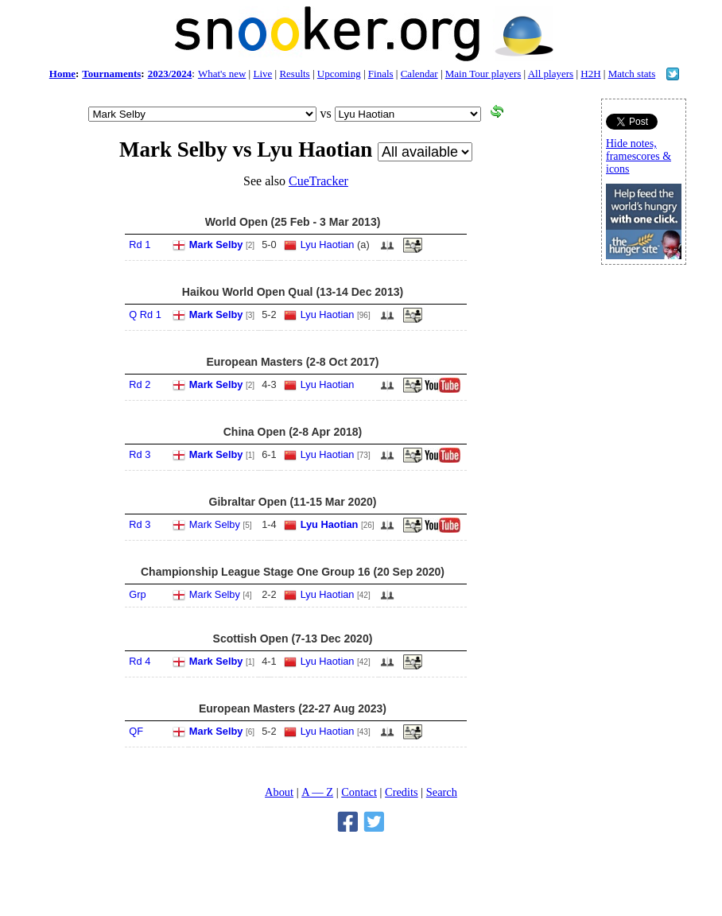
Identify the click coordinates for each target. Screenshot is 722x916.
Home (62, 74)
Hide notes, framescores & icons (638, 156)
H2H (590, 74)
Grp (137, 594)
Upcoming (339, 74)
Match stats (632, 74)
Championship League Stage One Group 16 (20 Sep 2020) (292, 571)
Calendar (419, 74)
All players (550, 74)
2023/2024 (170, 74)
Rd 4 (139, 661)
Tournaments (111, 74)
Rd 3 (139, 454)
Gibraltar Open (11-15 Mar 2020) (293, 501)
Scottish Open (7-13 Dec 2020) (293, 638)
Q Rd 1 (145, 314)
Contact (359, 792)
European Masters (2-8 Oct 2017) (292, 361)
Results (294, 74)
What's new (222, 74)
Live (262, 74)
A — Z (317, 792)
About (279, 792)
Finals (381, 74)
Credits (401, 792)
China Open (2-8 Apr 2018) (293, 431)
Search (441, 792)
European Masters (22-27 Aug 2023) (292, 708)
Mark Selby (216, 244)
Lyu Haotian (328, 244)
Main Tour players (483, 74)
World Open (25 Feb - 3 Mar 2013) (293, 221)
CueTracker (318, 181)
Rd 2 (139, 384)
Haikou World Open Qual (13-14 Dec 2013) (292, 291)
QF (136, 731)
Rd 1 (139, 244)
